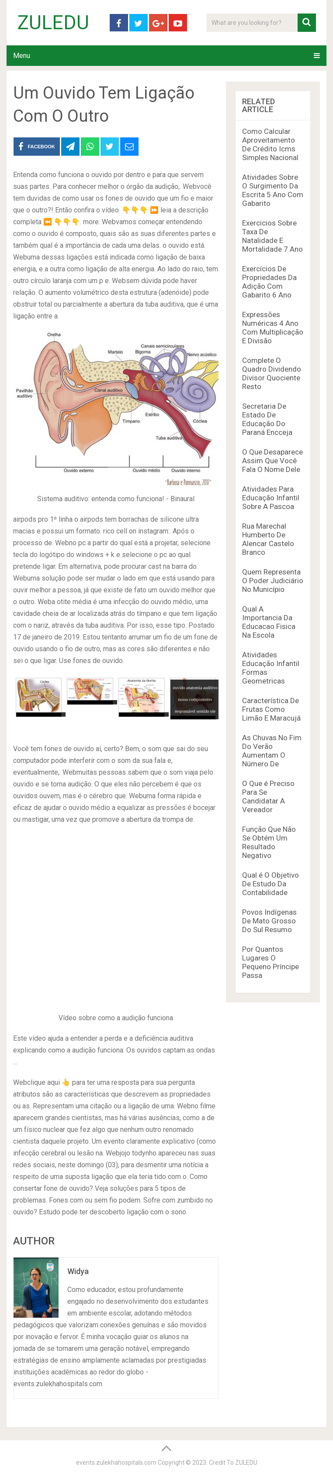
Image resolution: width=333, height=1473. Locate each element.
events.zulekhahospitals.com (116, 1462)
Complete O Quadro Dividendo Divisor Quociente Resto (271, 373)
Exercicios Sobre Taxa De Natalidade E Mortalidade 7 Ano (272, 236)
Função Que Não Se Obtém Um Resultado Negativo (269, 842)
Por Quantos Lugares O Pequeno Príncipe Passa (270, 962)
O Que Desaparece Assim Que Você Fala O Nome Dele (272, 461)
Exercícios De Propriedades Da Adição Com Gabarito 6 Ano (269, 281)
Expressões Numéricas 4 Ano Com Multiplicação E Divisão (272, 327)
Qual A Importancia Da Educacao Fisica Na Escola (268, 622)
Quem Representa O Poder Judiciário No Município (272, 580)
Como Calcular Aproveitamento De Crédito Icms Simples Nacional (270, 144)
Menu (21, 55)
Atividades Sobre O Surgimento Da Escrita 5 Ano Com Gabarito (272, 190)
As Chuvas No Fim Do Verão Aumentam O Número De (272, 750)
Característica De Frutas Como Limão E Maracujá (271, 709)
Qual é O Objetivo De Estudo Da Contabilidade (270, 884)
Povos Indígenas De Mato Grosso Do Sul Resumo (269, 921)
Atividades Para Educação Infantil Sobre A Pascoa (270, 498)
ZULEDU (53, 22)
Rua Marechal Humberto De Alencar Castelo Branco (268, 539)
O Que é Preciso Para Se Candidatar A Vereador (268, 796)
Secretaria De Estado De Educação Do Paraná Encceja (267, 419)
